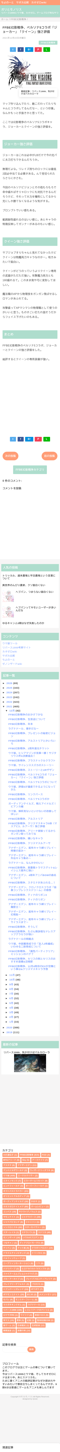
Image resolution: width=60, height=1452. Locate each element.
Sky (24, 1160)
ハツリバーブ (9, 1269)
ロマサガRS (8, 1315)
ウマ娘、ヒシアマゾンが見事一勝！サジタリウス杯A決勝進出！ (32, 754)
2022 (10, 701)
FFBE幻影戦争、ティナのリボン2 (27, 895)
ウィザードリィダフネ (40, 1170)
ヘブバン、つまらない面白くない (35, 592)
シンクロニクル (10, 1227)
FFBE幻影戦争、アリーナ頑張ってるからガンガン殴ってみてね (32, 832)
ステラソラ (27, 1232)
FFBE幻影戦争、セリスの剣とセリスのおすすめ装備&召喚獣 (32, 960)
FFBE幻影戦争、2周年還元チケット (29, 748)
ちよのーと (7, 2)
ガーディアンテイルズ (13, 1201)
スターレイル (9, 1232)
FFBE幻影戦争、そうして (23, 926)
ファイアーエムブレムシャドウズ (18, 1274)
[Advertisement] (30, 397)
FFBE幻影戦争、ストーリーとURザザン (31, 770)
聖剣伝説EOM (43, 1320)
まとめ (30, 1294)
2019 (10, 1032)
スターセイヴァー (33, 1227)
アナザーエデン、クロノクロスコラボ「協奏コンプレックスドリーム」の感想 (32, 888)
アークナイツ (38, 1160)
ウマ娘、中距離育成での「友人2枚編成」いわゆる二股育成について (32, 945)
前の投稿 (49, 456)
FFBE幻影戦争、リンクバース (25, 794)
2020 (10, 1027)
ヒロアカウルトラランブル (34, 1269)
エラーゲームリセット (34, 1181)
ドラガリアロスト (40, 1248)
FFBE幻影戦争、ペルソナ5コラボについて (32, 782)
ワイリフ (24, 1315)
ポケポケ (35, 1289)
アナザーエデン (25, 1165)
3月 (11, 1012)
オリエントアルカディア (14, 1196)
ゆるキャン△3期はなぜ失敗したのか (23, 623)
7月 (11, 993)
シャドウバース (29, 1217)
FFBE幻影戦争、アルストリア (25, 818)
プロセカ (36, 1284)
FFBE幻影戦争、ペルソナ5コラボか (29, 799)
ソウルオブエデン (31, 1237)
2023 (10, 697)
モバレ (6, 1300)
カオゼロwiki (39, 2)
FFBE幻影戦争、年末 (20, 724)
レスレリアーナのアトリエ (37, 1310)
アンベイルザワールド (13, 1170)
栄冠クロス (40, 1315)
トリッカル (37, 1253)
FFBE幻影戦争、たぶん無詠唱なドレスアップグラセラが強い (32, 933)
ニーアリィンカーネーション (16, 1263)
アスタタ (7, 1165)
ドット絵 (22, 1248)
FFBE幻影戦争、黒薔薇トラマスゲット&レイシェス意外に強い (33, 869)
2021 (10, 706)
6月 (11, 998)
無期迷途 (7, 1330)
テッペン (7, 1248)
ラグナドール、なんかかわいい (26, 862)
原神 (19, 1320)
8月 (11, 989)
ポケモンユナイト (11, 1294)
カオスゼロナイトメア (13, 1206)
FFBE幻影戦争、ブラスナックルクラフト (32, 760)
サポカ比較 (22, 2)
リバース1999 (9, 1310)
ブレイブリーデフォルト (14, 1284)
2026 (10, 683)
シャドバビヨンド (11, 1222)
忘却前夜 (36, 1325)
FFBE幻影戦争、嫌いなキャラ (25, 838)
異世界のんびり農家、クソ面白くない (23, 585)
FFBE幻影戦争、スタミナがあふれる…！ (32, 882)
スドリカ (42, 1232)
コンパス (7, 1212)
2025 (10, 687)
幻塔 (29, 1320)
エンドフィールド (11, 1186)
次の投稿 (10, 456)
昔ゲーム (7, 1325)
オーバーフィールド (35, 1186)
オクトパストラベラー (13, 1191)
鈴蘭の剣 (22, 1330)
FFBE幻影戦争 (48, 42)
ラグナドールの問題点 (21, 939)
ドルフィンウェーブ (12, 1258)
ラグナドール (34, 1305)
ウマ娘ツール (10, 643)
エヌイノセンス (10, 1181)
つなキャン (8, 1243)
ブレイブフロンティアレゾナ (39, 1279)
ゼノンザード (9, 1237)
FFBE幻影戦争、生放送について (27, 719)
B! (29, 49)
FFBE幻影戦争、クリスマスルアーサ (29, 843)
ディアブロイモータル (30, 1243)
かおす (34, 1201)
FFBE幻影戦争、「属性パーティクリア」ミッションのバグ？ (32, 952)
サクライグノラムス (28, 1212)
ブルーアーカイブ (11, 1279)
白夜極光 (22, 1325)
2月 (11, 1017)
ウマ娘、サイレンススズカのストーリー (31, 765)
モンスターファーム (25, 1300)
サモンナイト (9, 1217)
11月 (12, 975)
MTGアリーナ (9, 1160)
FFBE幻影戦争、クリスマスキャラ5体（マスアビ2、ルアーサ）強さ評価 (32, 825)
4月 (11, 1007)
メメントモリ (45, 1294)
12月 (12, 710)
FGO (44, 1155)
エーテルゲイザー (26, 1176)
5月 (11, 1003)
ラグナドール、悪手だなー (23, 728)
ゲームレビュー (38, 1206)
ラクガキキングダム (12, 1305)
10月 (12, 979)
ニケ (38, 1263)
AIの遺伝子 (8, 1155)
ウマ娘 (6, 1176)
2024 (10, 692)
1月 (11, 1021)
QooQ (35, 1399)
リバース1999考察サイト (16, 647)
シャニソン (31, 1222)
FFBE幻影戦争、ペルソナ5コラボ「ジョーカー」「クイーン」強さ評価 (32, 776)
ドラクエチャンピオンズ (14, 1253)
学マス (6, 1320)
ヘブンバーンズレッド (13, 1289)
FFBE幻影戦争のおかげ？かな (25, 714)
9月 (11, 984)
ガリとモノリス (11, 9)
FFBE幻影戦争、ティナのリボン (27, 899)
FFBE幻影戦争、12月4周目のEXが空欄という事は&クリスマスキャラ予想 (32, 967)
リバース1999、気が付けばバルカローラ (27, 1052)
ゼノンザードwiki (12, 663)
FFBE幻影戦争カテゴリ (30, 469)
